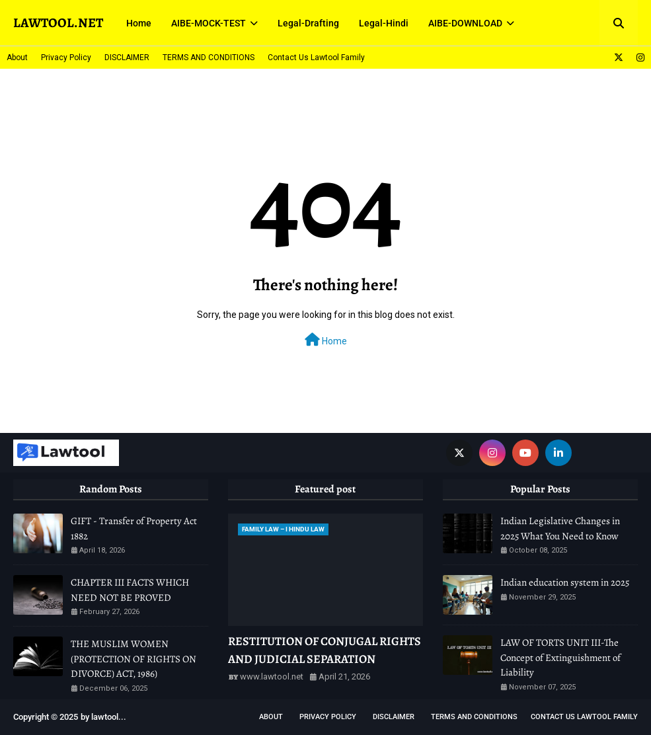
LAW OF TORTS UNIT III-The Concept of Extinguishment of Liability (560, 657)
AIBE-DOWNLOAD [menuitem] (465, 23)
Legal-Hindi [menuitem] (383, 23)
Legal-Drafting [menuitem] (308, 23)
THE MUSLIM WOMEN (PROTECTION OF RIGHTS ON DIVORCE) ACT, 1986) (133, 658)
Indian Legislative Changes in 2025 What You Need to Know (560, 528)
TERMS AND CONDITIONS (208, 57)
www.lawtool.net (271, 676)
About (17, 57)
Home (326, 339)
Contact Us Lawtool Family (316, 57)
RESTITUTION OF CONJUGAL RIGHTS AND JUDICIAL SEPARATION (324, 650)
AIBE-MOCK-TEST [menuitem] (208, 23)
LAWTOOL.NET (58, 23)
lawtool (104, 717)
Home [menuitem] (138, 23)
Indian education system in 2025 (564, 582)
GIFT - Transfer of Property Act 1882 (134, 528)
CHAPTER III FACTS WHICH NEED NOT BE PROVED (130, 590)
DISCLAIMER (126, 57)
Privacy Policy (66, 57)
